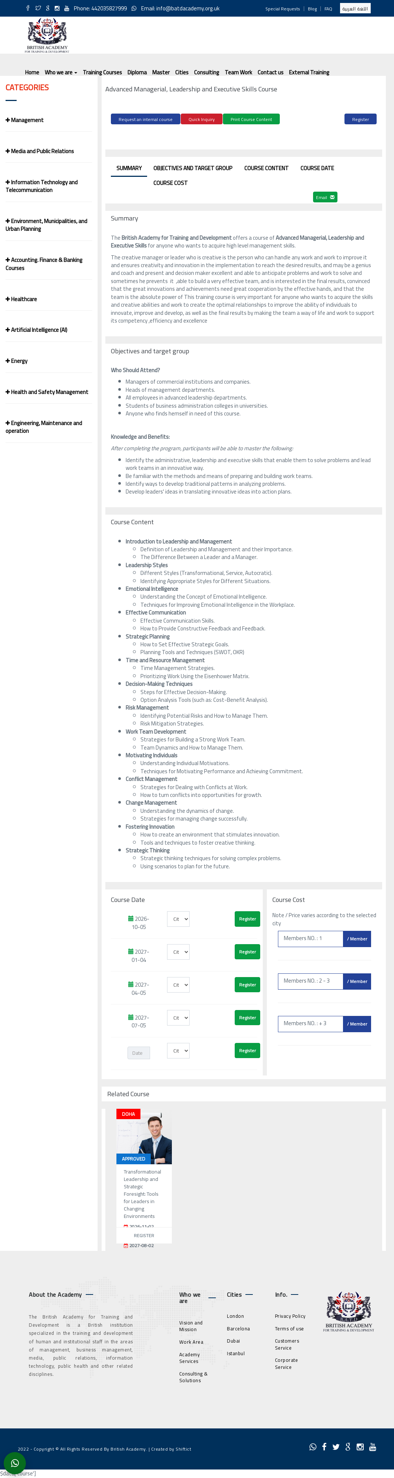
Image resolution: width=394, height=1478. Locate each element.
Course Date (317, 167)
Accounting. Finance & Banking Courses (44, 264)
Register (360, 119)
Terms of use (289, 1327)
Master (161, 72)
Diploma (137, 72)
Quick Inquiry (201, 119)
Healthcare (21, 299)
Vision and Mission (191, 1325)
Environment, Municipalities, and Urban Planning (46, 225)
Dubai (233, 1340)
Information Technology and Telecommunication (42, 186)
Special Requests (282, 8)
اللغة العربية (355, 8)
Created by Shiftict (171, 1448)
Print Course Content (251, 119)
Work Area (191, 1340)
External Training (309, 72)
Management (25, 120)
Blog (312, 8)
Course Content (266, 167)
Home (32, 72)
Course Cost (170, 181)
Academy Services (189, 1357)
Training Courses (102, 72)
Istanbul (236, 1352)
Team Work (238, 72)
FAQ (328, 8)
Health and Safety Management (47, 392)
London (235, 1315)
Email (325, 196)
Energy (16, 361)
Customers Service (287, 1343)
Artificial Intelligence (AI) (36, 329)
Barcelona (238, 1327)
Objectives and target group (192, 167)
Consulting (206, 72)
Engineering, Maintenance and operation (44, 427)
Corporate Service (286, 1363)
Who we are (61, 72)
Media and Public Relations (40, 151)
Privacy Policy (290, 1315)
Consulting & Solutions (193, 1376)
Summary (129, 167)
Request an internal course (146, 119)
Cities (181, 72)
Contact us (270, 72)
